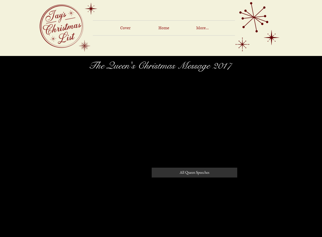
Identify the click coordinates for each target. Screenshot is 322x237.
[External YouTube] (160, 117)
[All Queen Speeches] (194, 172)
